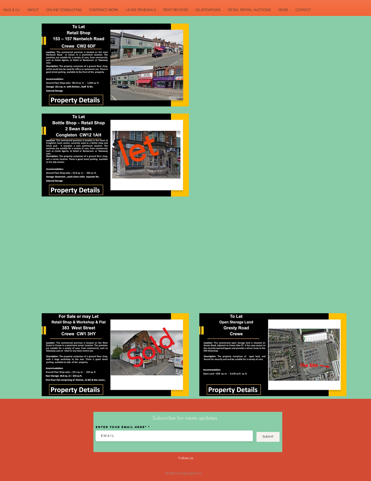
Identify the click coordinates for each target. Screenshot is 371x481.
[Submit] (268, 437)
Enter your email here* (121, 427)
